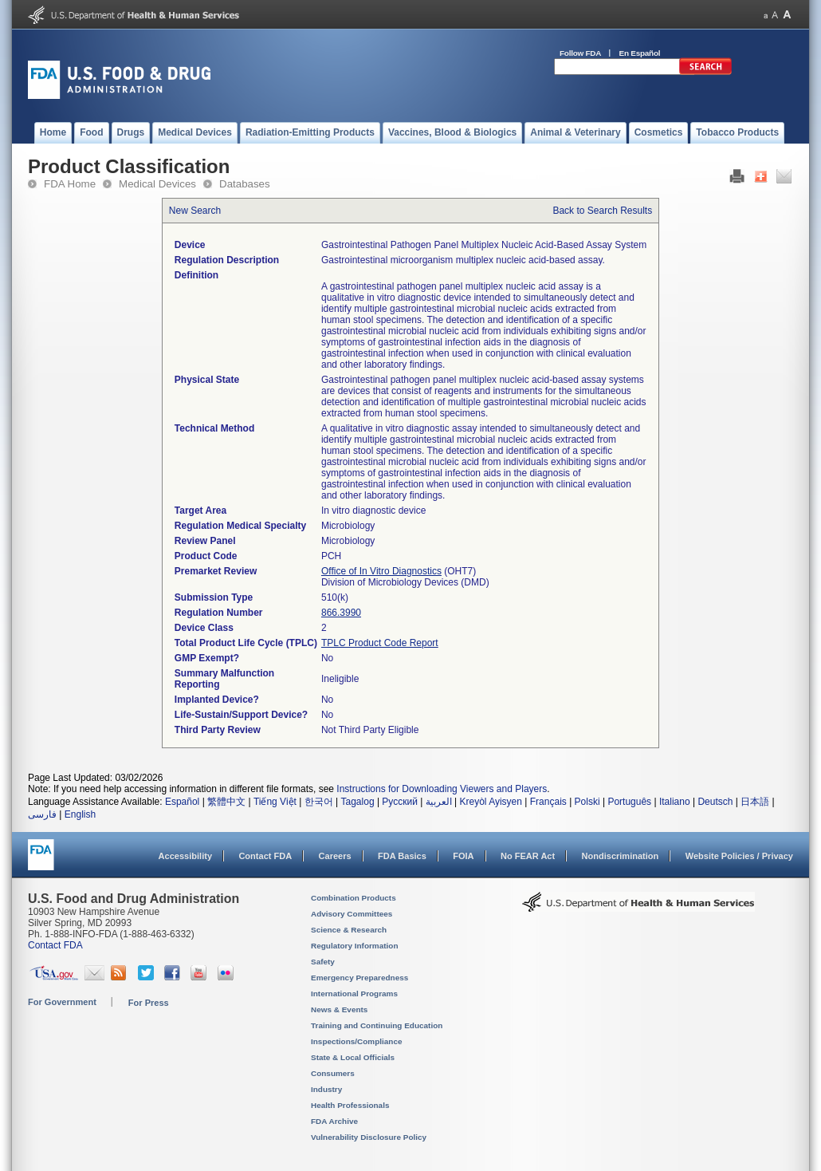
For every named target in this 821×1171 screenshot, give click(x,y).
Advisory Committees (351, 913)
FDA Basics (402, 856)
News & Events (339, 1009)
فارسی (42, 814)
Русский (400, 801)
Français (548, 801)
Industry (326, 1089)
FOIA (463, 856)
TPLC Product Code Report (379, 643)
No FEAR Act (528, 856)
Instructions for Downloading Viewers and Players (441, 788)
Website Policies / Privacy (739, 856)
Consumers (333, 1073)
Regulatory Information (355, 945)
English (80, 814)
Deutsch (715, 801)
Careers (335, 856)
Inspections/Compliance (357, 1041)
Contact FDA (265, 856)
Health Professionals (350, 1105)
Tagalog (358, 801)
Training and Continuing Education (376, 1025)
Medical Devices (157, 184)
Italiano (674, 801)
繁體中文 (226, 801)
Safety (323, 961)
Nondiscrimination (620, 856)
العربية (439, 801)
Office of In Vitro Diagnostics (381, 571)
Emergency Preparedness (359, 977)
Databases (244, 184)
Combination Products (353, 897)
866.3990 (341, 612)
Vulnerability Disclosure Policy (368, 1137)
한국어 (318, 801)
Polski (587, 801)
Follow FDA (580, 53)
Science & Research (349, 929)
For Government (62, 1002)
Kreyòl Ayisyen (490, 801)
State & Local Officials (353, 1057)
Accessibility (185, 856)
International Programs (354, 993)
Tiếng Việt (275, 801)
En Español (640, 53)
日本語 (754, 801)
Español (182, 801)
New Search (195, 210)
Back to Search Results (602, 210)
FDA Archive (334, 1121)
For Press (148, 1002)
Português (629, 801)
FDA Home (70, 184)
